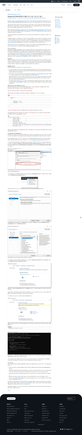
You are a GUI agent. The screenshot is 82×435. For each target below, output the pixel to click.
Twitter (57, 38)
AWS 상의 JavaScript (46, 420)
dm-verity (17, 56)
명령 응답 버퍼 (30, 69)
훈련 (25, 408)
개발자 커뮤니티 (58, 25)
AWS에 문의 (61, 406)
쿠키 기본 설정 (24, 431)
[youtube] (68, 429)
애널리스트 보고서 (27, 417)
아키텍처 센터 (27, 413)
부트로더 (24, 59)
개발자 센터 (44, 406)
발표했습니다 (28, 30)
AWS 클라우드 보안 (10, 415)
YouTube (57, 40)
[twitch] (66, 429)
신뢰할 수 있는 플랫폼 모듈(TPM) (18, 20)
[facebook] (60, 429)
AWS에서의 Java (45, 415)
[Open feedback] (81, 217)
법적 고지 (61, 422)
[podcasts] (69, 429)
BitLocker (29, 54)
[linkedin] (62, 429)
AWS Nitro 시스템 (19, 29)
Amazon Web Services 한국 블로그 (14, 14)
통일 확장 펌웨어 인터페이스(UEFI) (43, 30)
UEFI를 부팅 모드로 (20, 80)
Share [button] (44, 17)
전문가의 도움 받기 (63, 417)
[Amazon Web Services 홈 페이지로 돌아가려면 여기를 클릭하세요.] (3, 5)
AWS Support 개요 (63, 415)
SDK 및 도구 (44, 408)
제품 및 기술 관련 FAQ (28, 415)
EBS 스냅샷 (17, 376)
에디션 (19, 9)
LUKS (10, 56)
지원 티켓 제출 (62, 408)
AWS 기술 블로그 (58, 27)
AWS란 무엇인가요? (11, 406)
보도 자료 (8, 422)
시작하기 (26, 406)
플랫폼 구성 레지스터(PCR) (24, 49)
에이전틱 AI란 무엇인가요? (12, 411)
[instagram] (64, 429)
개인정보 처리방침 (10, 431)
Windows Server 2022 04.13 (37, 139)
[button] (80, 1)
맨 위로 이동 (41, 424)
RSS (56, 43)
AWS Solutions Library (29, 411)
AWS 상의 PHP (45, 417)
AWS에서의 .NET (45, 411)
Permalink (40, 17)
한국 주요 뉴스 (57, 19)
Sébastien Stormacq (12, 17)
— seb (9, 390)
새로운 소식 (9, 417)
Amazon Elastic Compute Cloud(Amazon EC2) (37, 29)
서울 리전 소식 (57, 24)
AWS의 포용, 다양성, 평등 (29, 422)
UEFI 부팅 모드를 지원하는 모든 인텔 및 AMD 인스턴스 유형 (37, 73)
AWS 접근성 (61, 420)
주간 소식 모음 (57, 23)
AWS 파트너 (26, 420)
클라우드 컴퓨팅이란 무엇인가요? (13, 408)
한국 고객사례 (57, 20)
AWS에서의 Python (46, 413)
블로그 (8, 420)
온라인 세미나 (57, 22)
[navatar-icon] (79, 1)
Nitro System (34, 39)
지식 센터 (61, 413)
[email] (71, 429)
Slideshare (57, 41)
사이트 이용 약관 (17, 431)
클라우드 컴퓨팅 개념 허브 (12, 413)
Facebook (57, 39)
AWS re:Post (62, 411)
